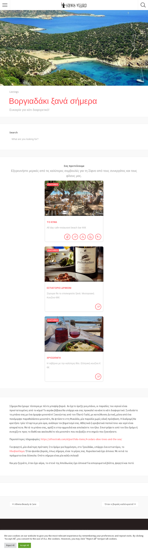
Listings (14, 91)
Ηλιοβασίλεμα (17, 451)
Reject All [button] (10, 545)
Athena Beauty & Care (25, 504)
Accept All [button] (24, 545)
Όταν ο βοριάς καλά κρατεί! (119, 504)
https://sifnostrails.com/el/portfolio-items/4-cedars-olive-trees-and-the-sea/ (81, 439)
